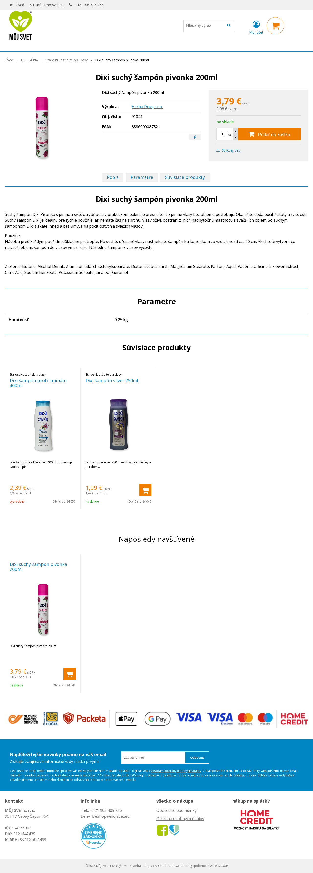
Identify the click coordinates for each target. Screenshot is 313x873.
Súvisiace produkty (185, 177)
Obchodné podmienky (176, 810)
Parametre (142, 177)
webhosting (184, 866)
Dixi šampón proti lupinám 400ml (38, 383)
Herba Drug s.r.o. (147, 106)
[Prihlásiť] (256, 27)
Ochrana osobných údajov (180, 818)
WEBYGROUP (219, 866)
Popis (113, 177)
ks (229, 134)
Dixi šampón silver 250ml (112, 380)
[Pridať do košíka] (269, 134)
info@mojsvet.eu (49, 4)
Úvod (20, 4)
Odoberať (197, 757)
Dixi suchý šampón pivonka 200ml (38, 566)
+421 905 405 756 (89, 4)
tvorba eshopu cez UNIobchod (153, 866)
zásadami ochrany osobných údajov (176, 771)
